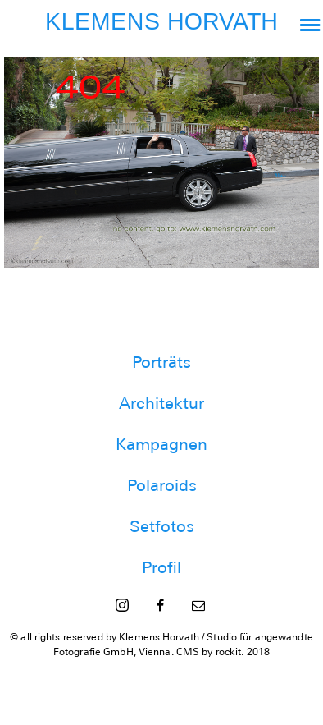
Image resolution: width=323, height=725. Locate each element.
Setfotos (162, 526)
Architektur (161, 403)
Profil (161, 567)
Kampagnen (161, 444)
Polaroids (162, 485)
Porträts (161, 362)
